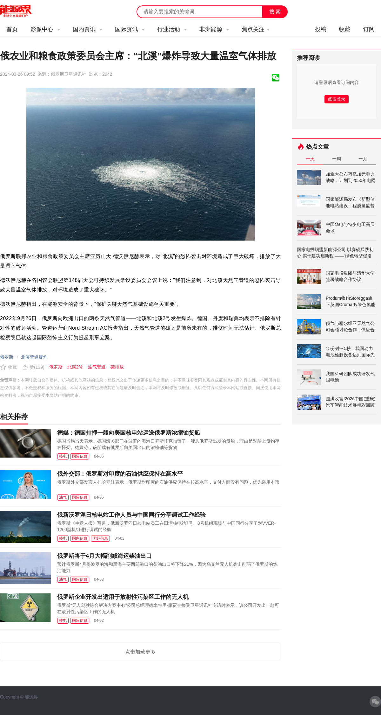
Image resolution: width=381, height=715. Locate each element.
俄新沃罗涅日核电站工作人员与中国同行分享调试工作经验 (131, 515)
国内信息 (79, 538)
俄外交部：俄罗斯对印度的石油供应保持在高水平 (120, 474)
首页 (12, 29)
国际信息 (79, 456)
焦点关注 (256, 29)
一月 (362, 158)
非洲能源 (214, 29)
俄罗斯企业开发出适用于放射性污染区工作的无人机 (123, 597)
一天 (310, 158)
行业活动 (172, 29)
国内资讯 (87, 29)
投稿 (320, 29)
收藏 (345, 29)
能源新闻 (21, 11)
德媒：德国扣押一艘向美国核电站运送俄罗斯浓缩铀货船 (128, 433)
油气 (63, 497)
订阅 (369, 29)
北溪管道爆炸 (34, 357)
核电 (63, 456)
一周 (336, 158)
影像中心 (45, 29)
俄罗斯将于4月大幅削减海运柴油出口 (104, 556)
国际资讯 (129, 29)
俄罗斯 (6, 357)
